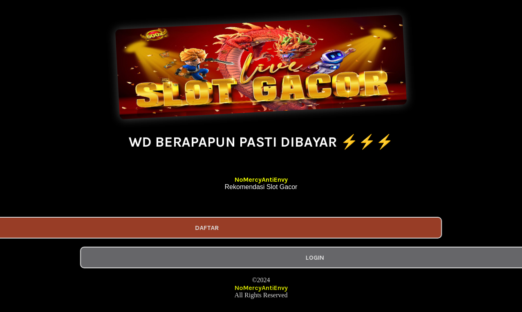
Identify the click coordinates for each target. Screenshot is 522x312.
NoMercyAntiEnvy (261, 179)
